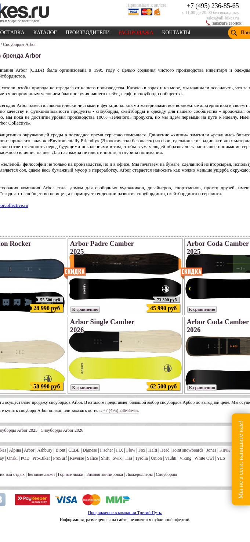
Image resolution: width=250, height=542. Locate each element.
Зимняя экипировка (104, 474)
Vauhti (170, 458)
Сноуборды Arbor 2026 (62, 430)
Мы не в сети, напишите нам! (240, 459)
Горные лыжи (70, 474)
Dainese (90, 450)
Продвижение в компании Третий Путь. (125, 512)
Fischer (106, 450)
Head (164, 450)
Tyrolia (141, 458)
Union (156, 458)
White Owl (204, 458)
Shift (105, 458)
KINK (224, 450)
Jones (211, 450)
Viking (186, 458)
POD (25, 458)
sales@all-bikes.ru (222, 18)
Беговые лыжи (41, 474)
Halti (152, 450)
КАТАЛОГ (45, 31)
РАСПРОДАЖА (136, 31)
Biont (60, 450)
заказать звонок (227, 23)
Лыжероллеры (139, 474)
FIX (119, 450)
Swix (117, 458)
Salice (92, 458)
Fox (141, 450)
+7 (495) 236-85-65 (213, 6)
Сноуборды (166, 474)
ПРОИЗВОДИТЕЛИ (88, 31)
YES (221, 458)
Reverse (77, 458)
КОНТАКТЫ (176, 31)
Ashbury (44, 450)
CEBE (74, 450)
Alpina (15, 450)
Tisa (128, 458)
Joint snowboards (188, 450)
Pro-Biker (41, 458)
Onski (12, 458)
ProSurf (60, 458)
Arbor (29, 450)
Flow (130, 450)
